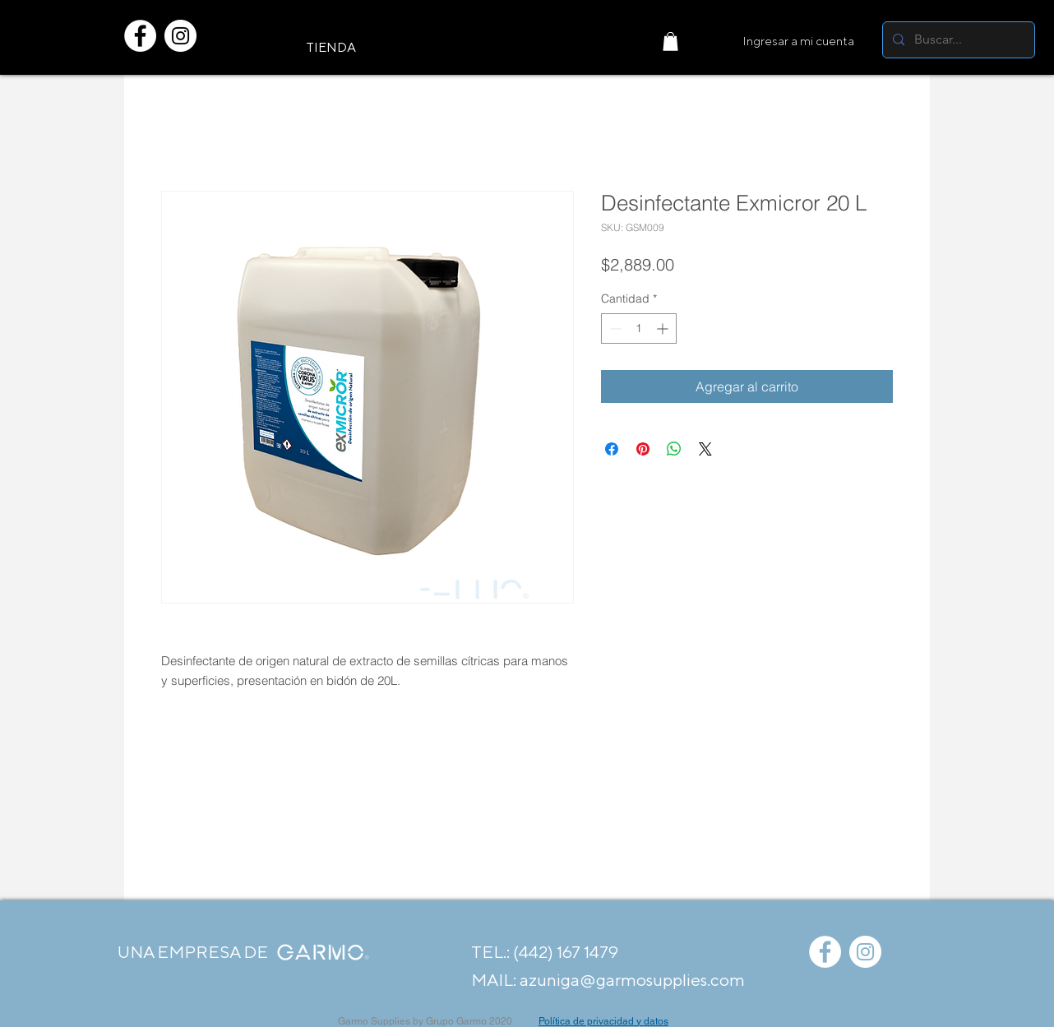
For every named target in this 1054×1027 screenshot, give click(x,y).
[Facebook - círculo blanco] (140, 36)
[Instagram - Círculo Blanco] (180, 36)
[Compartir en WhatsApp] (674, 449)
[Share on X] (705, 449)
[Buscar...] (957, 40)
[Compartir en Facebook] (612, 449)
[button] (670, 41)
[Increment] (664, 328)
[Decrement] (613, 328)
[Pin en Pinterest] (643, 449)
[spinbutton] (639, 328)
